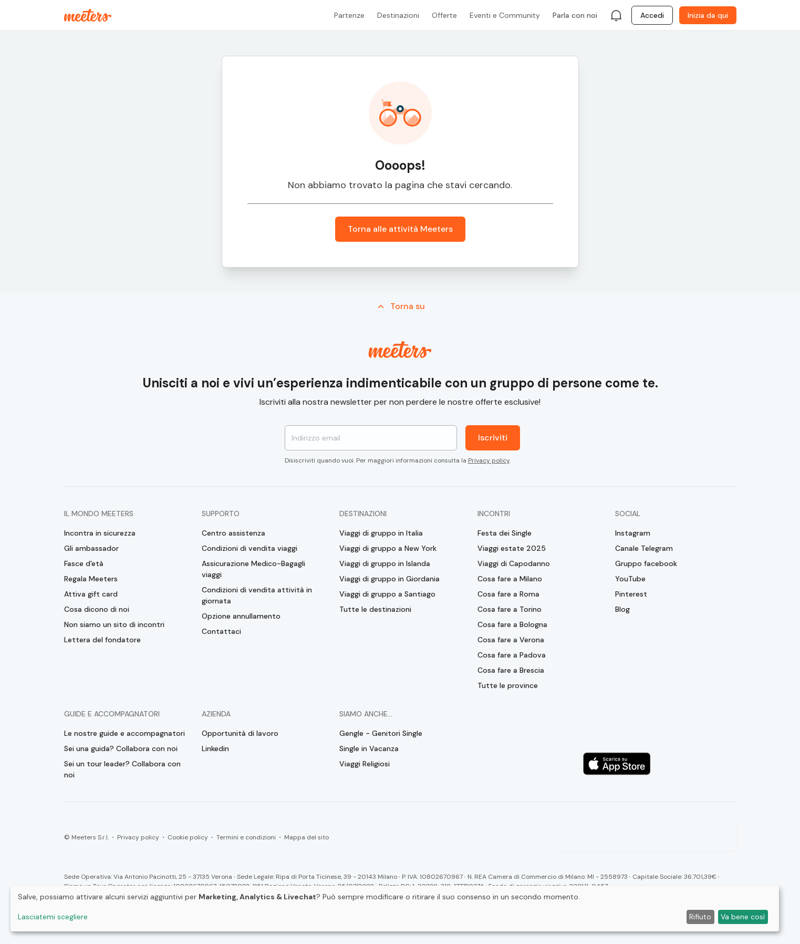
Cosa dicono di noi (96, 609)
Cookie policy (188, 837)
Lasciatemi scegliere (53, 916)
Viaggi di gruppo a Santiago (387, 594)
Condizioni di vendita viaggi (249, 548)
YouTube (630, 578)
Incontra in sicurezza (100, 533)
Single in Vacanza (369, 748)
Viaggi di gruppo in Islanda (384, 563)
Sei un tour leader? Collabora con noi (122, 769)
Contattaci (221, 631)
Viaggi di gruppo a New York (388, 548)
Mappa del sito (306, 837)
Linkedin (215, 748)
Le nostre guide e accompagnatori (124, 733)
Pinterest (631, 594)
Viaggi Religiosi (364, 763)
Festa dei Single (504, 533)
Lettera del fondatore (102, 639)
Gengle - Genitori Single (380, 733)
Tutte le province (507, 685)
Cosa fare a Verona (510, 639)
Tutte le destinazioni (375, 609)
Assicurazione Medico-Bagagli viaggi (253, 569)
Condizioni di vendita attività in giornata (257, 595)
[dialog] (395, 908)
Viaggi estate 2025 (511, 548)
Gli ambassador (91, 548)
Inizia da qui (708, 15)
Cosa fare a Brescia (510, 670)
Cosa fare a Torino (509, 609)
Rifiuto (700, 916)
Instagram (632, 533)
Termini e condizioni (246, 837)
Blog (622, 609)
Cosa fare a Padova (511, 655)
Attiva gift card (91, 594)
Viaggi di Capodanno (513, 563)
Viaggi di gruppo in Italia (381, 533)
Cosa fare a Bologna (512, 624)
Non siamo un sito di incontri (114, 624)
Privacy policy (489, 460)
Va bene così (743, 916)
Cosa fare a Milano (509, 578)
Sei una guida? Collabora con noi (121, 748)
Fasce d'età (83, 563)
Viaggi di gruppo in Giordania (389, 578)
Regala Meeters (91, 578)
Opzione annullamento (241, 616)
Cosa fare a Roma (508, 594)
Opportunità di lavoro (240, 733)
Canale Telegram (644, 548)
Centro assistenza (233, 533)
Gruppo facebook (646, 563)
